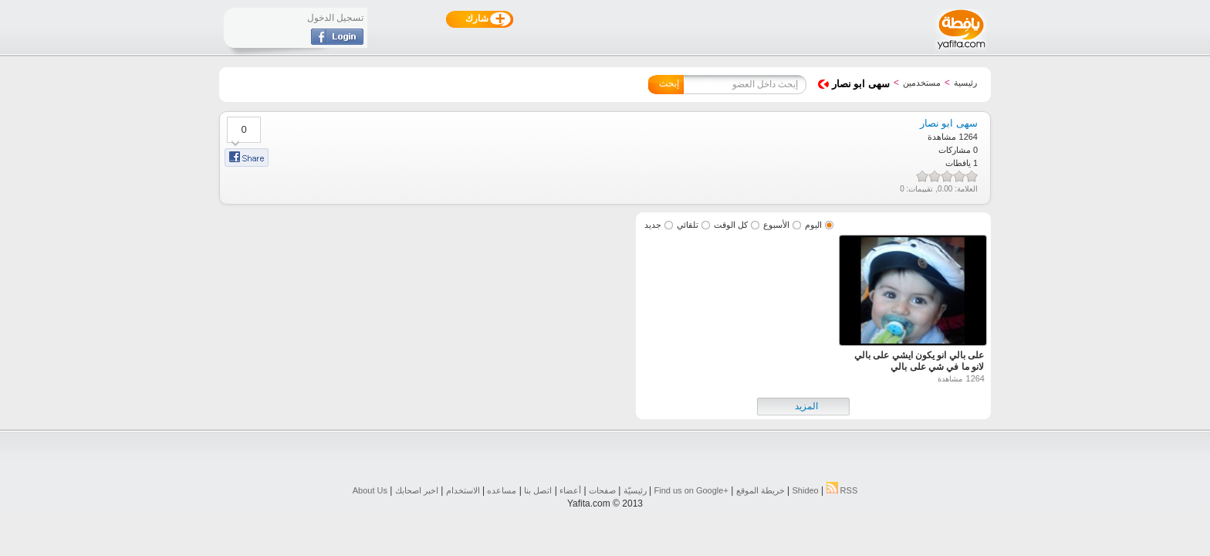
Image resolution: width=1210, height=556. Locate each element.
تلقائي (687, 224)
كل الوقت (731, 224)
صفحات (602, 490)
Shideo (805, 490)
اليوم (813, 224)
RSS (842, 490)
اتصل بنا (538, 490)
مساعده (501, 490)
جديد (652, 224)
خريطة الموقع (760, 490)
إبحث (669, 83)
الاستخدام (463, 490)
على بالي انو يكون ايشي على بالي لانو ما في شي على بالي (919, 361)
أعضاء (570, 490)
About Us (370, 490)
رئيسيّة (635, 490)
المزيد (806, 406)
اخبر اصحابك (416, 490)
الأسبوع (776, 224)
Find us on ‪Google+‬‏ (691, 490)
